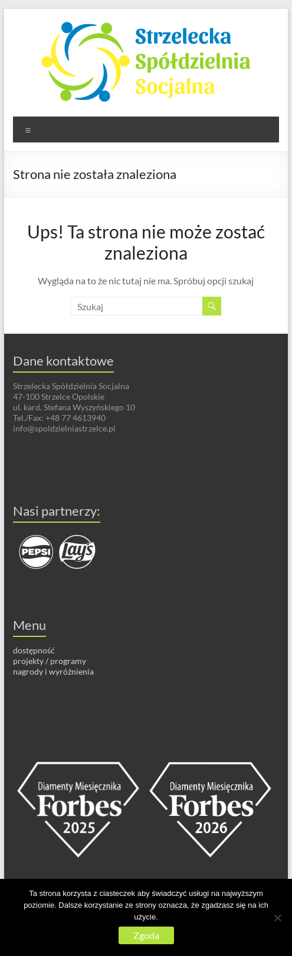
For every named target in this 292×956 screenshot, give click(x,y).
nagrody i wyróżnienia (53, 671)
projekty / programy (49, 661)
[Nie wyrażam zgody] (277, 918)
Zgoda (146, 935)
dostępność (34, 650)
